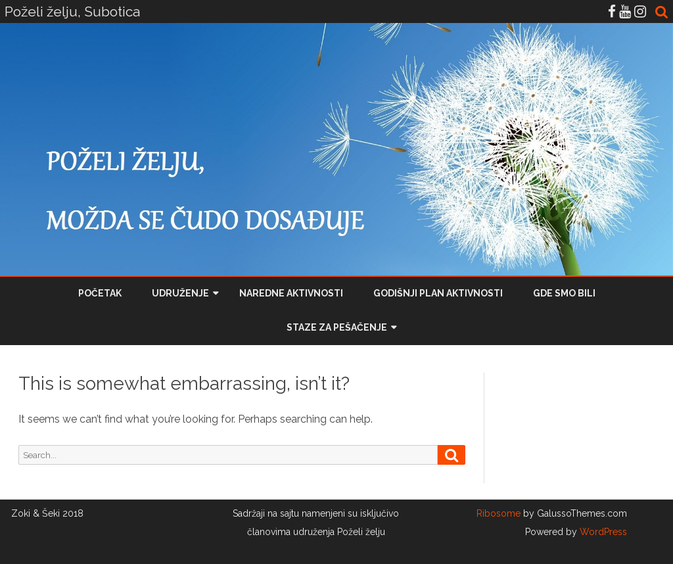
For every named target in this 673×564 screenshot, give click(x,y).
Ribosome (498, 513)
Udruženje (180, 293)
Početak (100, 293)
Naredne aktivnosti (291, 293)
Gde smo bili (564, 293)
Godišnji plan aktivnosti (438, 293)
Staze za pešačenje (337, 327)
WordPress (602, 532)
